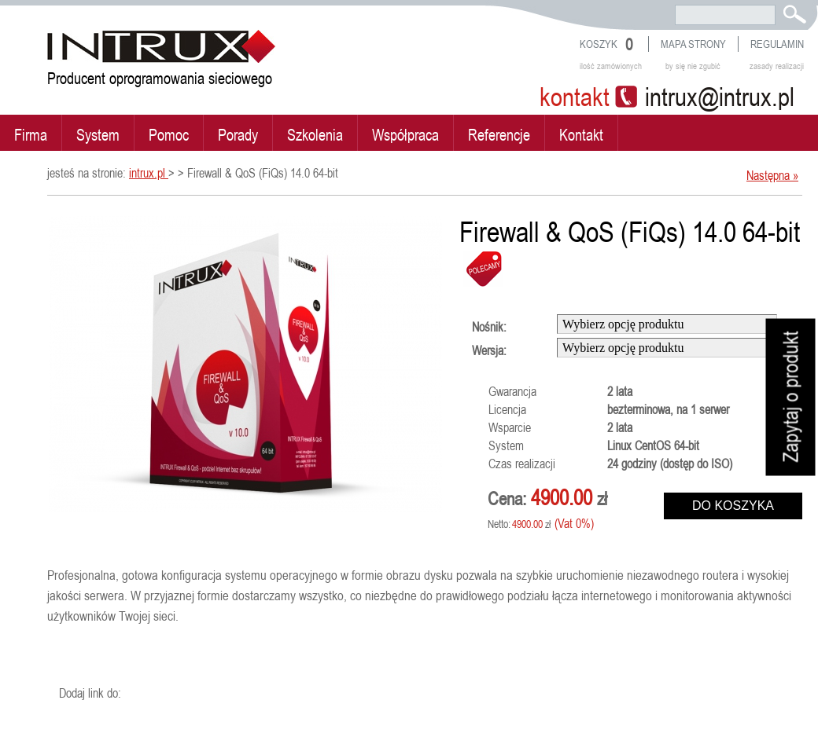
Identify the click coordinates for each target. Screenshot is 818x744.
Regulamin (777, 44)
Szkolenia (315, 134)
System (98, 134)
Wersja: (489, 350)
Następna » (772, 175)
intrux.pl (148, 172)
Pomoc (169, 134)
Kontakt (581, 134)
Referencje (499, 134)
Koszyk (598, 44)
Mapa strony (693, 44)
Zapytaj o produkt (790, 397)
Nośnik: (489, 326)
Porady (238, 134)
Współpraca (405, 134)
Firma (30, 134)
